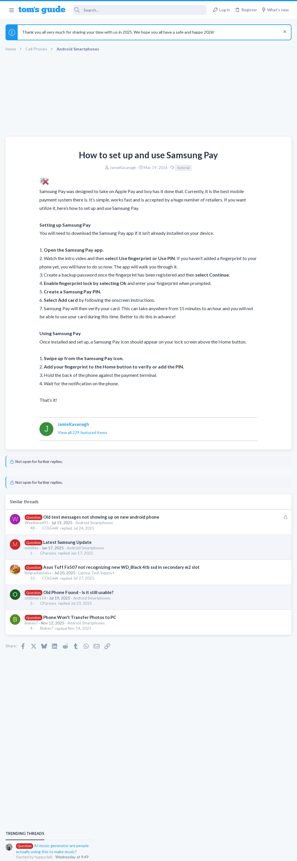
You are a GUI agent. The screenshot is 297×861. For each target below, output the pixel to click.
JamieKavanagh (77, 167)
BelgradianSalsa (38, 595)
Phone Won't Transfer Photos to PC (80, 640)
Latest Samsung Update (68, 558)
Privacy (163, 852)
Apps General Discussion (236, 347)
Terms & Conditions (203, 852)
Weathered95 (37, 539)
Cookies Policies (127, 852)
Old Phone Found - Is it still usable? (79, 614)
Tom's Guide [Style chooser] (250, 828)
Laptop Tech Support (97, 595)
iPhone (220, 414)
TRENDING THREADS (223, 313)
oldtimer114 (35, 620)
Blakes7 (31, 646)
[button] (11, 10)
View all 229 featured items (56, 449)
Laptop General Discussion (237, 481)
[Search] (140, 10)
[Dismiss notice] (283, 32)
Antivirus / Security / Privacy (238, 515)
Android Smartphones (94, 539)
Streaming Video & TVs (234, 448)
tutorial (137, 167)
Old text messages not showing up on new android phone (102, 533)
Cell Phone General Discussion (240, 548)
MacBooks (224, 381)
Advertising (86, 852)
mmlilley (32, 564)
